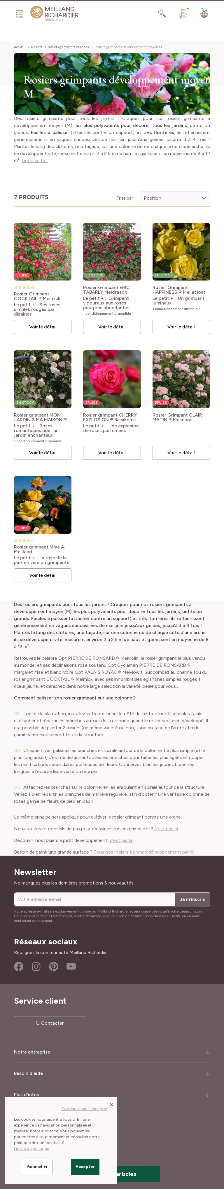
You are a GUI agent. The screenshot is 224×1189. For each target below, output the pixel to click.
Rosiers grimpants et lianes (68, 47)
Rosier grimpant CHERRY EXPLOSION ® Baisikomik (110, 417)
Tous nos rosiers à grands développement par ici (144, 852)
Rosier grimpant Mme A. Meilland (39, 549)
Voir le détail (43, 327)
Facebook (18, 966)
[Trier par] (175, 198)
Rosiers (36, 47)
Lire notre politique (31, 1148)
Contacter (52, 1023)
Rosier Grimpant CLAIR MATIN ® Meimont (177, 417)
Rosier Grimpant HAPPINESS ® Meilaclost (179, 290)
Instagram (36, 966)
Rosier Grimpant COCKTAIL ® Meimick (37, 296)
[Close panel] (111, 1104)
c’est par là (121, 840)
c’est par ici (166, 828)
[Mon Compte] (183, 13)
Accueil (19, 47)
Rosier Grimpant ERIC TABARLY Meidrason (106, 290)
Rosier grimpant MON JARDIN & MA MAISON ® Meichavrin (40, 417)
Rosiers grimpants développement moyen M (128, 47)
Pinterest (53, 966)
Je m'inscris (192, 899)
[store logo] (54, 13)
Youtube (71, 966)
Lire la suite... (35, 160)
